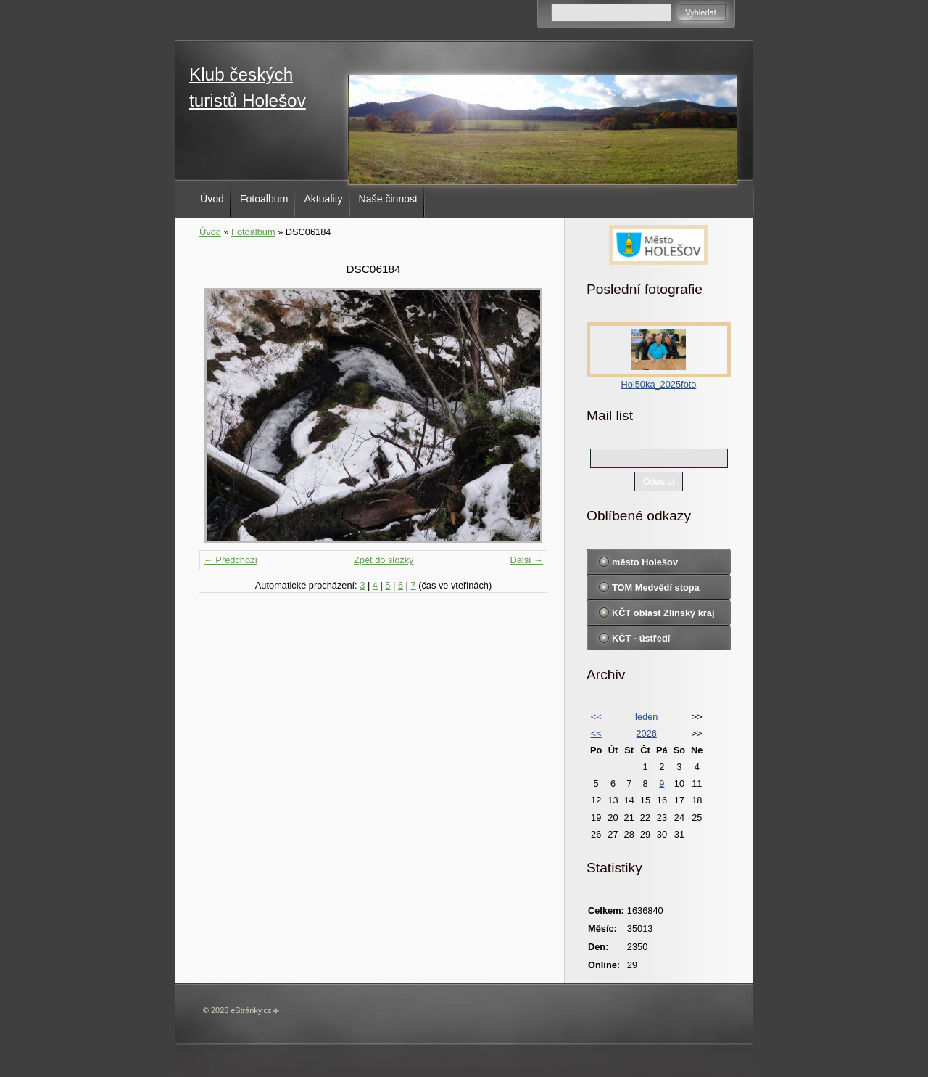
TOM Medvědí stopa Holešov (656, 590)
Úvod (212, 199)
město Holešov (645, 562)
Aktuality (323, 199)
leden (646, 716)
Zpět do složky (384, 559)
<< (596, 716)
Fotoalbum (264, 199)
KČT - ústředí (641, 638)
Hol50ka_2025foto (659, 384)
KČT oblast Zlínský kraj (663, 612)
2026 (646, 733)
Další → (526, 559)
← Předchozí (230, 559)
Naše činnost (388, 199)
